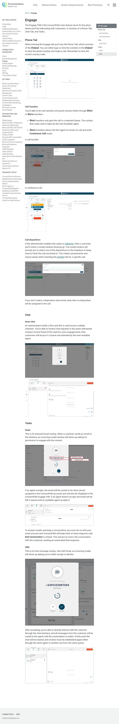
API (3, 159)
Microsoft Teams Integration (12, 143)
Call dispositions (105, 37)
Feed (19, 714)
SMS (100, 55)
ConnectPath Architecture (11, 177)
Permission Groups (9, 108)
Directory (5, 68)
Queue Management (9, 59)
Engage (5, 61)
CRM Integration (8, 150)
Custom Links (7, 96)
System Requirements (71, 5)
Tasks (100, 48)
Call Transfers (104, 33)
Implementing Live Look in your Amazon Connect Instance (11, 34)
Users (4, 71)
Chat (99, 41)
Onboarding (6, 24)
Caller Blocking (7, 155)
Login (4, 27)
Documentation (16, 5)
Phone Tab (101, 30)
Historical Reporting (9, 66)
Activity (66, 259)
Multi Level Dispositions (10, 84)
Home (4, 56)
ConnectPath (8, 714)
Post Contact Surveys (10, 98)
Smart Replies (7, 110)
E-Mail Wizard (7, 121)
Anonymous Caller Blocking (12, 157)
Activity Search (7, 64)
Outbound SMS (7, 135)
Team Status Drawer (9, 76)
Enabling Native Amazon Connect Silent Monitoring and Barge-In (11, 103)
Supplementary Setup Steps (12, 180)
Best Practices (94, 5)
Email (101, 51)
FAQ (34, 5)
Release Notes (48, 5)
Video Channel (7, 152)
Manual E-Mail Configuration (12, 123)
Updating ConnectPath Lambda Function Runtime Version (11, 194)
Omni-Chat (103, 44)
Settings (5, 73)
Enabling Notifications (10, 29)
